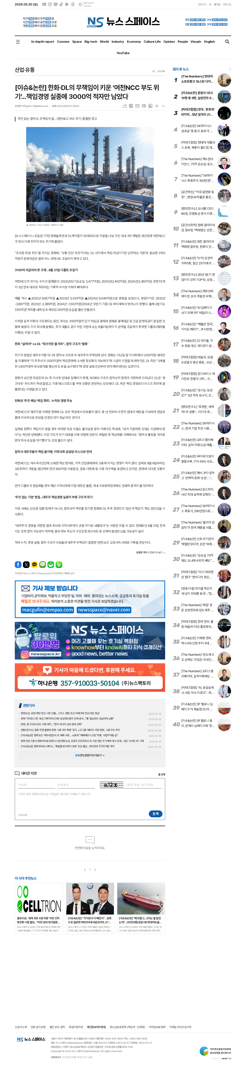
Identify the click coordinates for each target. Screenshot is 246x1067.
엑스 (26, 564)
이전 (85, 870)
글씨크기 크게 (157, 106)
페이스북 (18, 564)
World (104, 41)
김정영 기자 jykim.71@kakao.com (31, 106)
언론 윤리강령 (38, 1027)
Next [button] (161, 908)
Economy (134, 41)
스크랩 (150, 106)
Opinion (169, 41)
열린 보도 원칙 (57, 1027)
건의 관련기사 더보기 (89, 755)
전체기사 (202, 4)
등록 (155, 813)
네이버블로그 (55, 4)
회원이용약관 (76, 1027)
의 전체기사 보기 (149, 552)
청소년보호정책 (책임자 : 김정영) (127, 1027)
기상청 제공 (87, 6)
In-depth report (42, 41)
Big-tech (90, 41)
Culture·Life (152, 41)
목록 (131, 106)
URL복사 (124, 106)
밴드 (59, 564)
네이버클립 (67, 4)
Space (77, 41)
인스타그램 (50, 4)
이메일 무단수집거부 (180, 1027)
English (209, 41)
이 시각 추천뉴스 (26, 878)
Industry (118, 41)
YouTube (123, 53)
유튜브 (44, 4)
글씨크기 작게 (163, 106)
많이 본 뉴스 (181, 69)
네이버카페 (50, 564)
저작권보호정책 (157, 1027)
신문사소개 (21, 1027)
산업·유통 (161, 71)
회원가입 (227, 4)
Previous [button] (19, 908)
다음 (95, 870)
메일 (137, 106)
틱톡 (61, 4)
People (183, 41)
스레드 (73, 4)
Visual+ (196, 41)
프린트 (144, 106)
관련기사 (29, 705)
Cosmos (63, 41)
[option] (39, 908)
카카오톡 (34, 564)
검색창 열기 (227, 42)
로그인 (217, 4)
